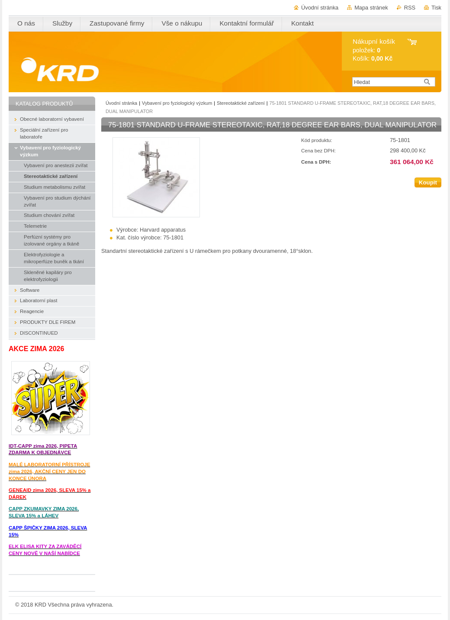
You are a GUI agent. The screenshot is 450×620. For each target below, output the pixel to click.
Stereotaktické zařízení (241, 103)
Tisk (436, 7)
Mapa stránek (371, 7)
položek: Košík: (374, 50)
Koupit (428, 182)
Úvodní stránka (319, 7)
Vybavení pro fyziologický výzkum (177, 103)
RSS (409, 7)
